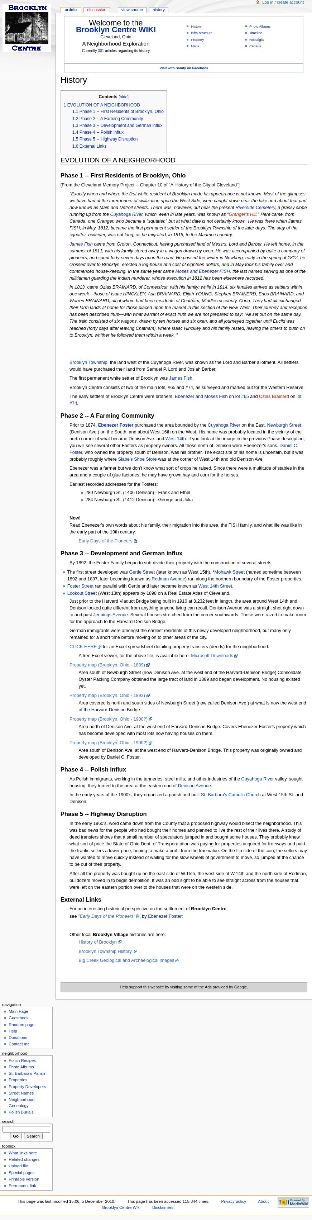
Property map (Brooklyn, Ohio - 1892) (107, 695)
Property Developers (27, 1086)
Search (8, 1121)
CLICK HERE (83, 646)
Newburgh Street (284, 425)
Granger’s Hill (242, 214)
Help (13, 1031)
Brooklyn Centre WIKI (116, 29)
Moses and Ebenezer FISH (203, 271)
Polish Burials (21, 1112)
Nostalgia (256, 40)
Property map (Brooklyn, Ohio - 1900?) (108, 719)
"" (106, 916)
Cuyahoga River (126, 214)
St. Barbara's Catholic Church (231, 794)
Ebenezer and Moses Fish (201, 396)
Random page (21, 1024)
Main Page (18, 1011)
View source (132, 10)
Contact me (19, 1044)
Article (70, 10)
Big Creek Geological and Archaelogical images (126, 960)
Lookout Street (82, 593)
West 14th (175, 438)
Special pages (21, 1173)
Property (197, 40)
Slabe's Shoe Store (137, 459)
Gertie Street (142, 572)
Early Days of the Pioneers (105, 540)
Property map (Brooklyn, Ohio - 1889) (107, 665)
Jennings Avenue (110, 614)
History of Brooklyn (97, 942)
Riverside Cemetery (255, 207)
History (196, 26)
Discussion (96, 10)
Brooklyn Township (88, 362)
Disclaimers (162, 1207)
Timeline (255, 33)
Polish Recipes (22, 1060)
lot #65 (242, 396)
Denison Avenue (194, 785)
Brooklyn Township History (105, 951)
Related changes (24, 1159)
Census (255, 46)
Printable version (24, 1179)
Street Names (21, 1093)
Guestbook (18, 1018)
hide (123, 97)
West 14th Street (215, 586)
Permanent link (22, 1185)
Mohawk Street (230, 572)
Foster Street (80, 586)
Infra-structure (201, 33)
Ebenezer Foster (116, 425)
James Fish (81, 244)
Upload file (18, 1166)
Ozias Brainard (274, 396)
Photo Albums (260, 26)
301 (101, 51)
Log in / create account (283, 2)
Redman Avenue (168, 578)
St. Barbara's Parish (27, 1073)
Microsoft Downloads (212, 655)
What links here (23, 1153)
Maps (195, 46)
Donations (18, 1037)
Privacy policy (233, 1201)
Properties (18, 1080)
